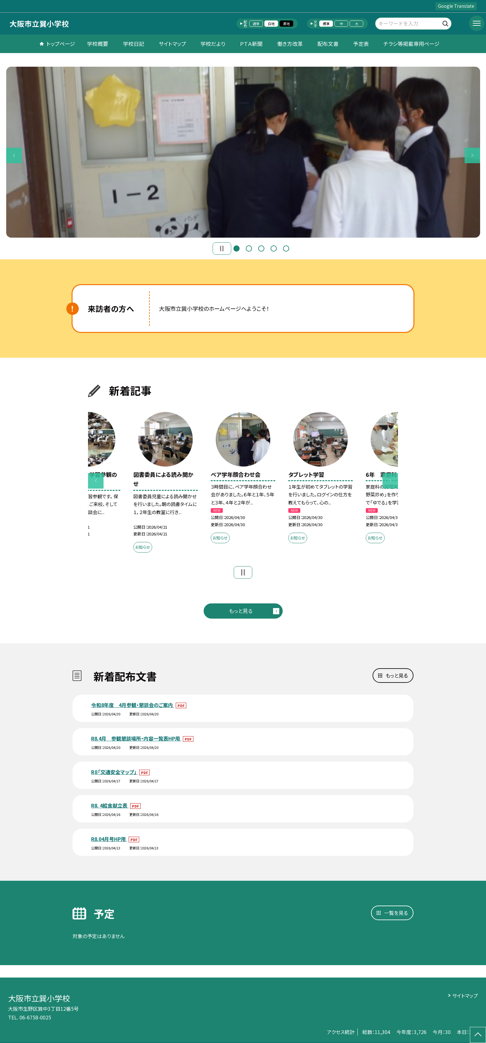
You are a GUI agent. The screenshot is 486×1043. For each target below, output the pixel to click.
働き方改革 (290, 43)
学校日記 (133, 43)
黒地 (286, 23)
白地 (271, 23)
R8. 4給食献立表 (110, 805)
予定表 (361, 43)
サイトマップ (172, 43)
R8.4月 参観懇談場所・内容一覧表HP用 (136, 738)
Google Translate (456, 6)
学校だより (213, 43)
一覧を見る (396, 912)
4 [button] (274, 248)
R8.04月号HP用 (109, 839)
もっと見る (241, 611)
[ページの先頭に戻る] (478, 1035)
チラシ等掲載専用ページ (411, 43)
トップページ (60, 43)
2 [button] (249, 248)
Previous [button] (14, 155)
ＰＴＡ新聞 (251, 43)
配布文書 (327, 43)
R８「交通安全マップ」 (114, 772)
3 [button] (261, 248)
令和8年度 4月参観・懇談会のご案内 (132, 705)
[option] (243, 152)
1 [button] (236, 248)
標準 (326, 23)
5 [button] (286, 248)
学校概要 (97, 43)
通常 (256, 23)
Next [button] (472, 155)
